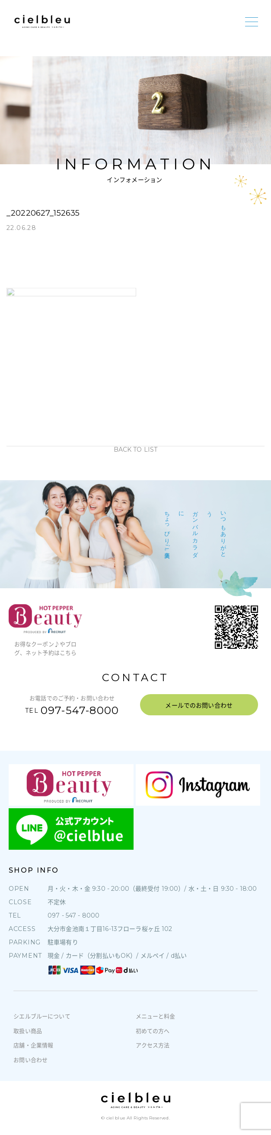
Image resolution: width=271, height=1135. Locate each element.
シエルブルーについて (41, 1016)
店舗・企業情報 (33, 1045)
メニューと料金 (155, 1016)
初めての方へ (153, 1030)
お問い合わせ (30, 1059)
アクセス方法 (153, 1045)
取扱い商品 (27, 1030)
